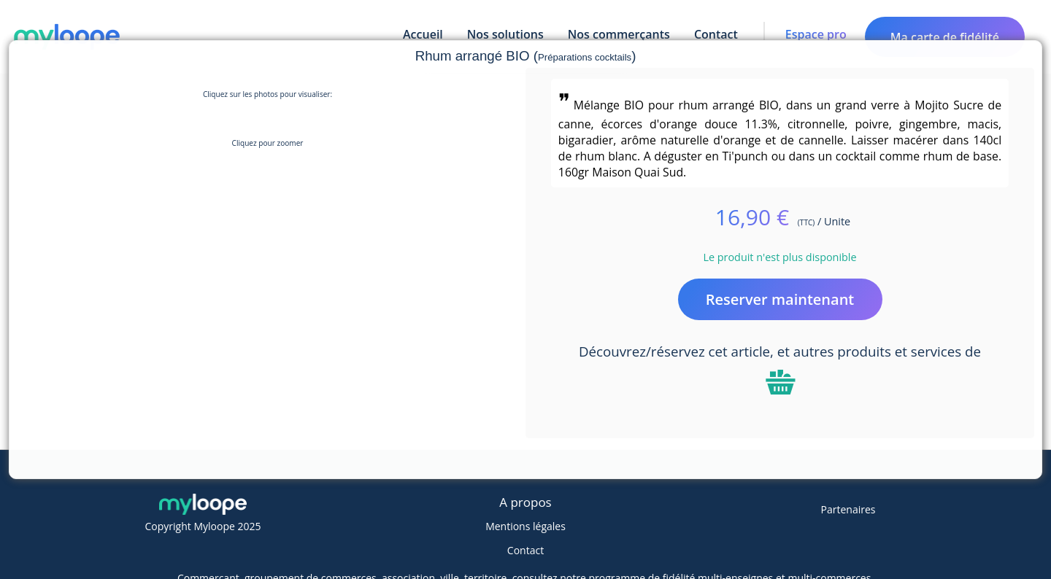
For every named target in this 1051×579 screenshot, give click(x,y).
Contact (525, 550)
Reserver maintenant (780, 299)
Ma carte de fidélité (944, 37)
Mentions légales (525, 526)
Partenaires (848, 509)
